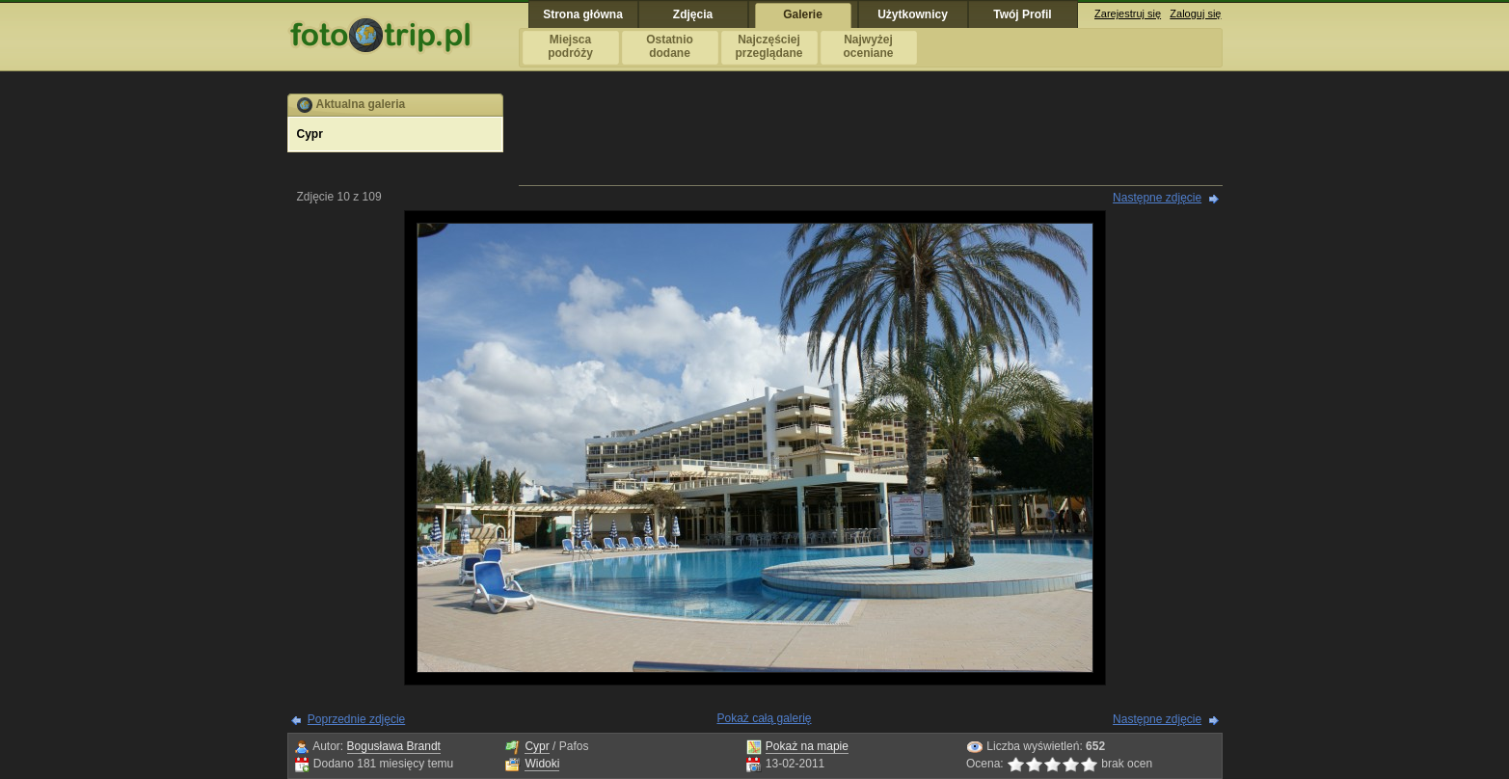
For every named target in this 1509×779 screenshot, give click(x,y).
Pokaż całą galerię (763, 718)
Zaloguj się (1195, 13)
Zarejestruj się (1127, 13)
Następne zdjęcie (1157, 197)
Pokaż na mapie (807, 746)
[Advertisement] (871, 137)
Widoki (542, 763)
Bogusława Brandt (394, 746)
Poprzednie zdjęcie (356, 719)
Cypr (537, 746)
